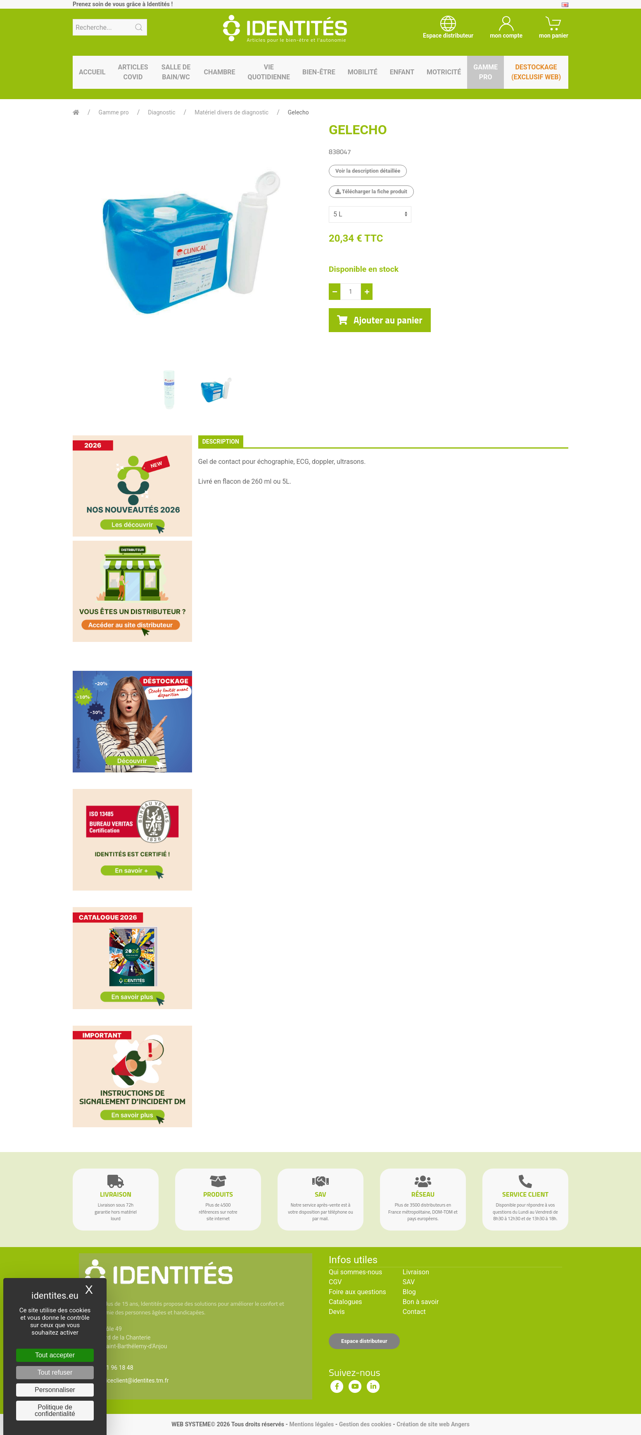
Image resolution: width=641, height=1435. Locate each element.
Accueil (92, 72)
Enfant (402, 72)
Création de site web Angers (433, 1424)
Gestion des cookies (365, 1424)
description (220, 441)
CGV (335, 1282)
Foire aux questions (357, 1292)
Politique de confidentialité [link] (55, 1410)
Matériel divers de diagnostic (231, 112)
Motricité (444, 72)
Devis (337, 1312)
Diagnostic (161, 112)
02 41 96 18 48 (114, 1367)
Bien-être (318, 72)
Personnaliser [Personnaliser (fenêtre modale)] (55, 1389)
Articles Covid (133, 72)
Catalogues (345, 1302)
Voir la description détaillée (367, 171)
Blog (409, 1292)
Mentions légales (311, 1424)
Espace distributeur (364, 1341)
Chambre (219, 72)
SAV (409, 1282)
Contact (414, 1312)
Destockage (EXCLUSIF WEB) (536, 72)
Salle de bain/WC (175, 72)
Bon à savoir (421, 1302)
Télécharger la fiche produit (371, 191)
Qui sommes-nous (355, 1272)
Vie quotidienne (269, 72)
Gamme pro (485, 72)
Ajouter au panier (380, 320)
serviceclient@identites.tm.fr (132, 1380)
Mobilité (362, 72)
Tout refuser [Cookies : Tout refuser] (55, 1372)
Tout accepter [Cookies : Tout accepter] (55, 1355)
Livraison (416, 1272)
